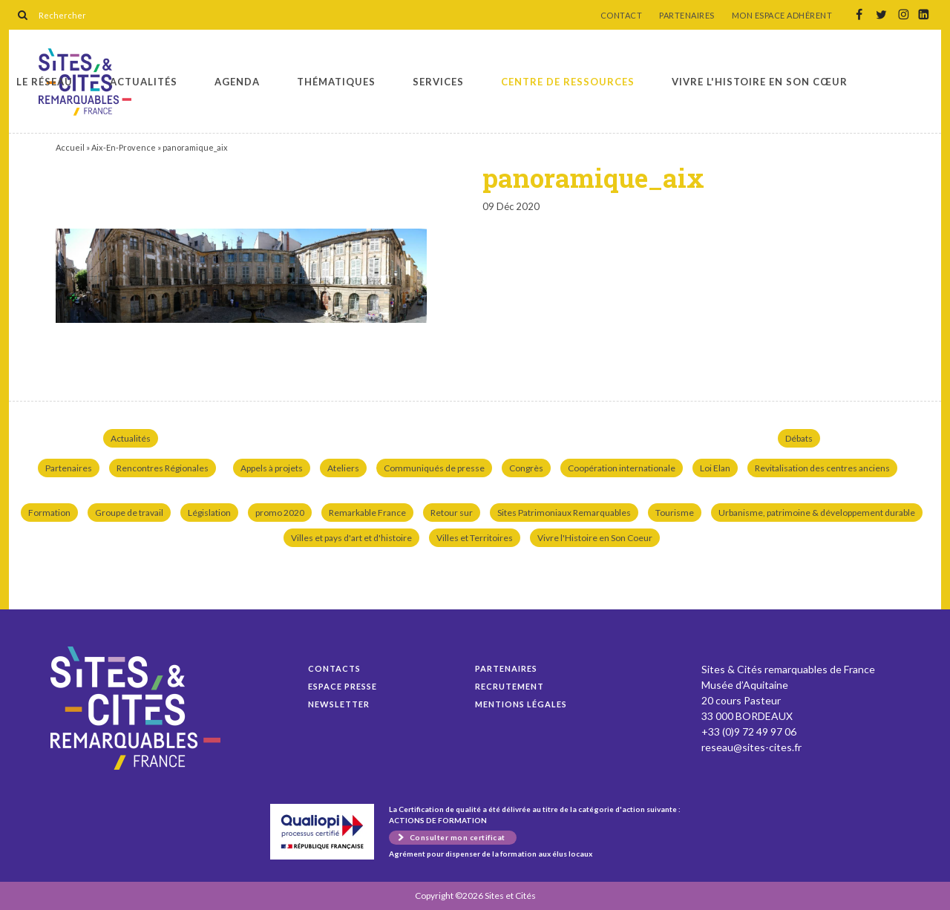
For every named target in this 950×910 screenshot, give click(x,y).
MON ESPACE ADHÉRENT (782, 15)
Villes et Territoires (474, 537)
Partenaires (68, 468)
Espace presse (342, 686)
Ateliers (343, 468)
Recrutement (509, 686)
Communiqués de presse (434, 468)
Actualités (143, 82)
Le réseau (44, 82)
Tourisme (674, 512)
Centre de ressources (568, 82)
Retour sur (451, 512)
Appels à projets (271, 468)
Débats (799, 438)
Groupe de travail (129, 512)
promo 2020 (279, 512)
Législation (209, 512)
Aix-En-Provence (123, 147)
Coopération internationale (621, 468)
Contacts (334, 668)
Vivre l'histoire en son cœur (760, 82)
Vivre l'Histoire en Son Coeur (594, 537)
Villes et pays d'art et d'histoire (351, 537)
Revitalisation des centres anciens (822, 468)
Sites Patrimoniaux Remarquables (564, 512)
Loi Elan (715, 468)
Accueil (70, 147)
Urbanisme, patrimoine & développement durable (816, 512)
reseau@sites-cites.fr (751, 747)
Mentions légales (521, 704)
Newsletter (339, 704)
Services (438, 82)
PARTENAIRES (687, 15)
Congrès (526, 468)
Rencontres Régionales (163, 468)
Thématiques (336, 82)
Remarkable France (367, 512)
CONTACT (621, 15)
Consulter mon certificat (457, 837)
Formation (49, 512)
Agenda (237, 82)
